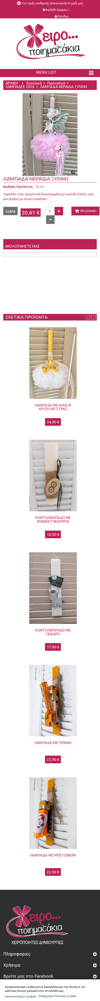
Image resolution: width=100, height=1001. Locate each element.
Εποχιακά (34, 83)
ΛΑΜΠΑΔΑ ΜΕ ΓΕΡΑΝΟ (53, 743)
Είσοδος (63, 16)
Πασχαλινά (56, 83)
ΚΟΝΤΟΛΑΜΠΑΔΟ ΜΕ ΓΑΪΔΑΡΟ (53, 632)
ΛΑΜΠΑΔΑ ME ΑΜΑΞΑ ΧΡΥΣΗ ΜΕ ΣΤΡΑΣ (53, 407)
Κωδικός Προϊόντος (18, 186)
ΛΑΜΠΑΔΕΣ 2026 (19, 87)
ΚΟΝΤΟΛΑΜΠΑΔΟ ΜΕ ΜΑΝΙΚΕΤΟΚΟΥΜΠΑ (53, 519)
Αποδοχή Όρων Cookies (20, 996)
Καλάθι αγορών (56, 10)
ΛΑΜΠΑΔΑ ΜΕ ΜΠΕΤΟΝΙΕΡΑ (53, 855)
